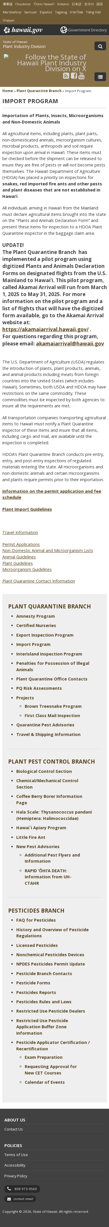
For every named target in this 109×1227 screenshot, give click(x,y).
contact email (23, 1199)
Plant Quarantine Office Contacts (51, 679)
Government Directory (87, 30)
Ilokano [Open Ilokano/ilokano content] (63, 4)
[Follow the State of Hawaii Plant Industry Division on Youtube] (81, 75)
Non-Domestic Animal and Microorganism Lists (47, 550)
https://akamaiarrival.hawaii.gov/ (45, 329)
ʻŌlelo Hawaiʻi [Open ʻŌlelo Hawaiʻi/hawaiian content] (43, 4)
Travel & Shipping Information (48, 734)
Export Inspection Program (45, 635)
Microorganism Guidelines (27, 569)
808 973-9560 (26, 1189)
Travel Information (20, 532)
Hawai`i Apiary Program (41, 827)
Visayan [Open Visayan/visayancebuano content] (9, 20)
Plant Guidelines (17, 563)
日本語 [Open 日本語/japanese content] (76, 4)
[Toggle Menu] (100, 76)
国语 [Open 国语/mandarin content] (100, 4)
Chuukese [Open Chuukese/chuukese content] (23, 4)
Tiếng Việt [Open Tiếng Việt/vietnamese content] (93, 12)
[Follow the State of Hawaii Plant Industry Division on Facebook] (74, 75)
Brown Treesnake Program (53, 706)
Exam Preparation (43, 1057)
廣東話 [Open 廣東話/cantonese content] (7, 4)
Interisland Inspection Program (49, 654)
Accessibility (14, 1165)
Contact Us (13, 1129)
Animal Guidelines (19, 557)
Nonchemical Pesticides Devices (50, 954)
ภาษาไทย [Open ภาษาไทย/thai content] (76, 12)
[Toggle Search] (100, 46)
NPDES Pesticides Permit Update (50, 964)
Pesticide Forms (33, 983)
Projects (25, 698)
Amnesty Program (35, 616)
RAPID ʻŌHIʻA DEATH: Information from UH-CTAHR (48, 877)
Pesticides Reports (36, 992)
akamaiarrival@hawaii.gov (70, 343)
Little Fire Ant (30, 837)
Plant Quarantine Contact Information (38, 581)
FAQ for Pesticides (36, 920)
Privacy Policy (15, 1175)
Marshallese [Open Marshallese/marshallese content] (12, 12)
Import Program (33, 644)
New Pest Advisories (38, 846)
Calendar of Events (45, 1082)
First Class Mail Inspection (52, 715)
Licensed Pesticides (37, 945)
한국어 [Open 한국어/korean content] (89, 4)
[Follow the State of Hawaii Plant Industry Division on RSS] (66, 75)
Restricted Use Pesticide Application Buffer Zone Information (42, 1027)
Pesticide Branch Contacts (44, 973)
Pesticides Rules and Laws (44, 1001)
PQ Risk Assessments (39, 688)
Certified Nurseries (36, 625)
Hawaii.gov (22, 30)
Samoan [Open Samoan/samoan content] (30, 12)
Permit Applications (21, 544)
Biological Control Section (44, 771)
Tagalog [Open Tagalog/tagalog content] (61, 12)
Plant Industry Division (24, 46)
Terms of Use (16, 1154)
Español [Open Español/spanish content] (46, 12)
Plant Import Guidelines (27, 509)
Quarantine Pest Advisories (45, 725)
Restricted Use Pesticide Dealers (50, 1011)
